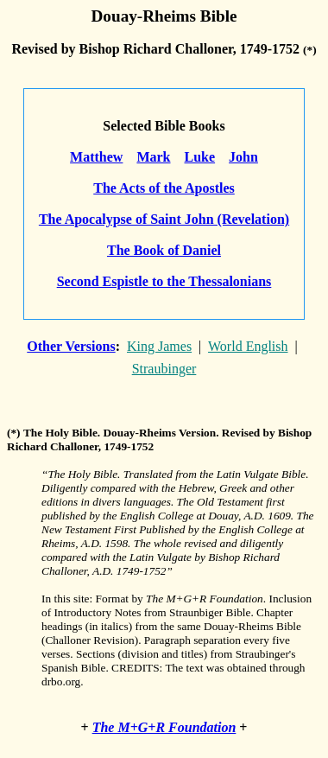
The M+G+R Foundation (164, 727)
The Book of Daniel (164, 250)
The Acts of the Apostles (164, 188)
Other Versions (71, 346)
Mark (153, 157)
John (243, 157)
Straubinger (164, 368)
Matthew (96, 157)
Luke (200, 157)
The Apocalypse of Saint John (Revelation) (164, 219)
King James (159, 346)
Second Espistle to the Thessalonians (164, 281)
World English (247, 346)
